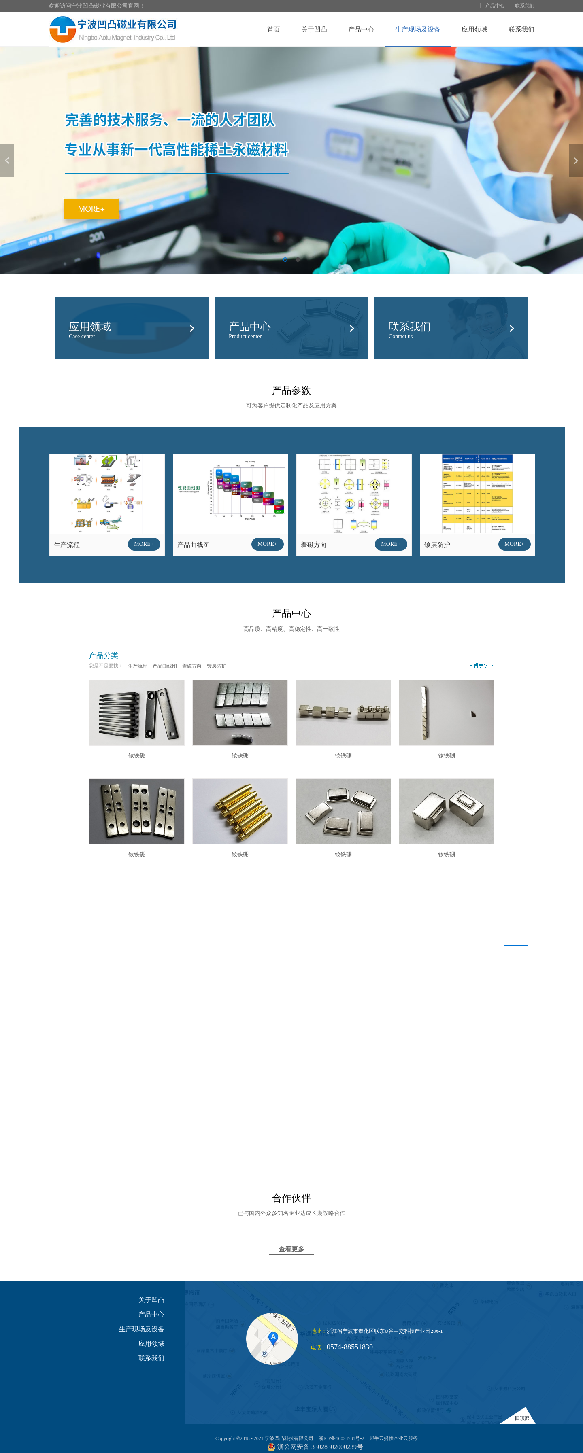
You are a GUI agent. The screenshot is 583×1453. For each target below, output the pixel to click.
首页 (273, 29)
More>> (481, 665)
